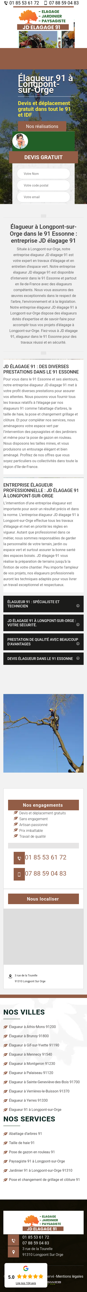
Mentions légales (69, 1276)
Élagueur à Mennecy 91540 (27, 1054)
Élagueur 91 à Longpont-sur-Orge (32, 1110)
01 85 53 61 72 (21, 3)
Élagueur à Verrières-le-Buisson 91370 (36, 1091)
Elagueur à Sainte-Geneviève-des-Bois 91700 (41, 1082)
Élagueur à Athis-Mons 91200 (29, 1027)
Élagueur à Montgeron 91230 (29, 1064)
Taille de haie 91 (19, 1143)
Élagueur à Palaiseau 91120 (28, 1073)
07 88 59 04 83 (61, 3)
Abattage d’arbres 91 (22, 1134)
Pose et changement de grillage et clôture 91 (41, 1180)
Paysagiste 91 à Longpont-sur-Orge (34, 1161)
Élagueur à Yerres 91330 (25, 1100)
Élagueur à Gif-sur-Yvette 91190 (31, 1045)
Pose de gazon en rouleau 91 (29, 1152)
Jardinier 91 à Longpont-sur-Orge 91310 (37, 1170)
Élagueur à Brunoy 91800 (26, 1036)
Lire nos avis (26, 1283)
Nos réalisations (42, 126)
